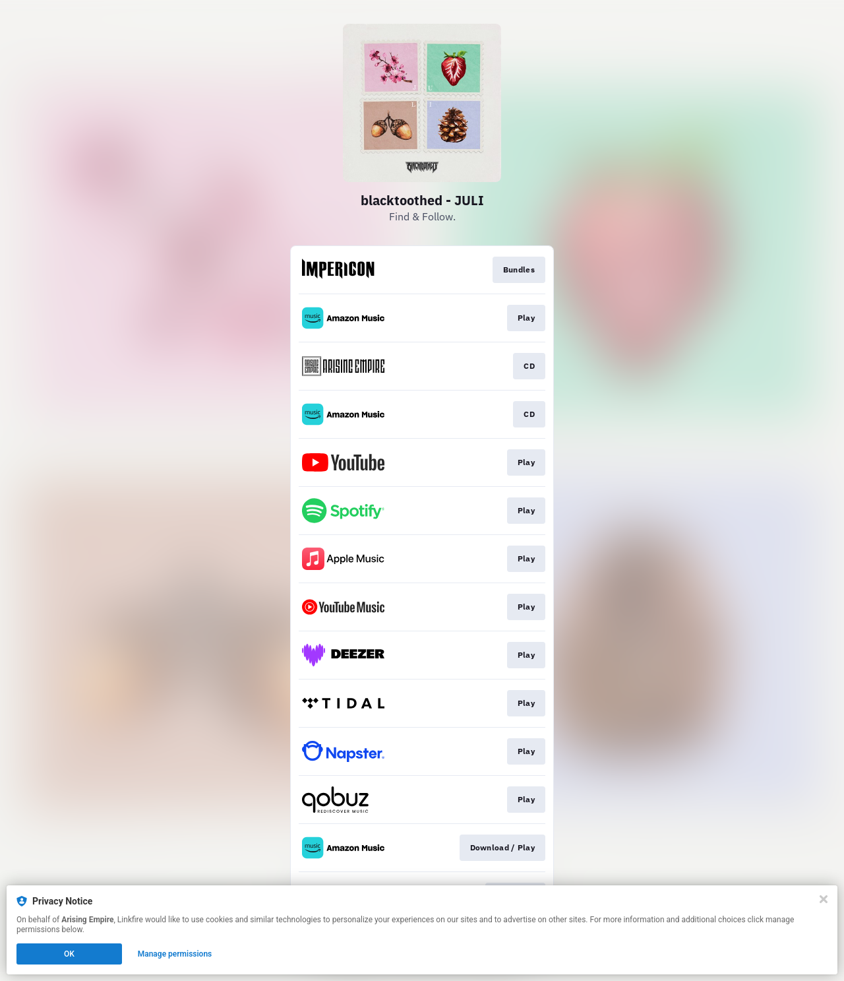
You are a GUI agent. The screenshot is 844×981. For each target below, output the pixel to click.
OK (69, 954)
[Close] (823, 899)
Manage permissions (175, 954)
